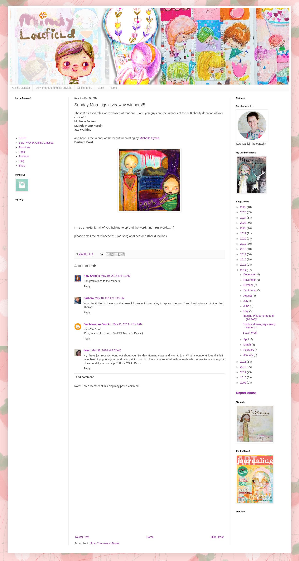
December (249, 274)
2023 (243, 222)
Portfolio (24, 156)
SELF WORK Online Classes (36, 142)
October (248, 285)
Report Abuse (246, 392)
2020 (243, 238)
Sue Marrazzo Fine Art (98, 324)
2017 (243, 254)
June (246, 305)
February (249, 349)
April (246, 339)
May (246, 311)
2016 (243, 259)
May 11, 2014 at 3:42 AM (127, 324)
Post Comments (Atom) (105, 543)
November (249, 279)
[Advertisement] (149, 503)
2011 (243, 372)
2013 (243, 361)
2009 (243, 382)
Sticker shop (84, 87)
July (246, 300)
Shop (22, 165)
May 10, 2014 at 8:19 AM (116, 275)
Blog (21, 160)
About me (24, 147)
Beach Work (250, 332)
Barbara (89, 298)
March (247, 344)
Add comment (85, 377)
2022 (243, 228)
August (247, 295)
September (250, 290)
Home (113, 87)
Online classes (21, 87)
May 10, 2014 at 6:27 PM (109, 298)
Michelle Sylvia (149, 138)
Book (101, 87)
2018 (243, 248)
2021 (243, 233)
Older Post (217, 537)
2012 (243, 366)
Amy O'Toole (92, 275)
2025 (243, 212)
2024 (243, 217)
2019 (243, 243)
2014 (243, 270)
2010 (243, 377)
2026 (243, 207)
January (248, 355)
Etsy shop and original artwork (54, 87)
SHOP (23, 138)
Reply (87, 286)
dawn (87, 350)
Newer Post (82, 537)
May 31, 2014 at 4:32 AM (106, 350)
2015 (243, 264)
